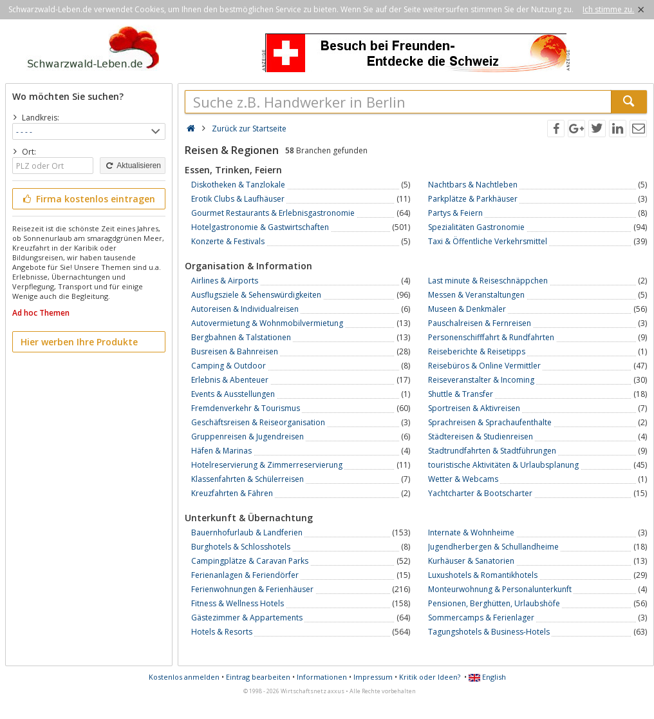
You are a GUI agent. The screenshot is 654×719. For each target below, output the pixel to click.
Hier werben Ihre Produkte (79, 342)
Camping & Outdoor (228, 365)
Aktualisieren (132, 165)
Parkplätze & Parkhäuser (473, 198)
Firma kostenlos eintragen (88, 199)
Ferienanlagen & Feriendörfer (245, 575)
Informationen (322, 677)
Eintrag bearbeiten (258, 677)
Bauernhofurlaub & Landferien (247, 532)
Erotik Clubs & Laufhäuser (238, 198)
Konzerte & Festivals (228, 241)
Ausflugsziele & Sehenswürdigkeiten (256, 294)
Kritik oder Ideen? (429, 677)
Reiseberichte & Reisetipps (476, 351)
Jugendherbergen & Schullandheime (493, 546)
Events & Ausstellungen (233, 393)
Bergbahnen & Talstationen (241, 337)
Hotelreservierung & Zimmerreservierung (266, 464)
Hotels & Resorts (221, 631)
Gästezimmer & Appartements (247, 617)
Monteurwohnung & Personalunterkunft (500, 589)
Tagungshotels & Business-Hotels (489, 631)
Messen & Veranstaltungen (476, 294)
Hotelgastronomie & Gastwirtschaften (260, 227)
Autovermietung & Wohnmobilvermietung (267, 323)
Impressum (373, 677)
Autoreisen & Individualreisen (245, 308)
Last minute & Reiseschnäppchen (488, 280)
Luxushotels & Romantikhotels (482, 575)
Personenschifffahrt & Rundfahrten (491, 337)
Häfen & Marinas (221, 450)
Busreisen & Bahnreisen (234, 351)
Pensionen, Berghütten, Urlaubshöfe (494, 603)
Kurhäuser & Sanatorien (471, 560)
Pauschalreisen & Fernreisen (479, 323)
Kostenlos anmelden (184, 677)
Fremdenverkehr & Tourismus (245, 408)
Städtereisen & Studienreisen (480, 436)
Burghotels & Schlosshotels (240, 546)
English (487, 677)
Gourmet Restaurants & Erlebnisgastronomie (273, 212)
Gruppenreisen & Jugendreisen (247, 436)
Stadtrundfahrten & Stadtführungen (492, 450)
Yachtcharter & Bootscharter (480, 493)
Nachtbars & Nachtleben (473, 184)
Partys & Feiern (455, 212)
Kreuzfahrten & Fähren (232, 493)
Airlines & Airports (224, 280)
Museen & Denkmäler (467, 308)
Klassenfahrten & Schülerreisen (247, 479)
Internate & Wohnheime (471, 532)
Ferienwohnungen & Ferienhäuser (252, 589)
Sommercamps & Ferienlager (481, 617)
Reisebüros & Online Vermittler (484, 365)
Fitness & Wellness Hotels (237, 603)
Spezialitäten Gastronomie (476, 227)
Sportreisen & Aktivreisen (474, 408)
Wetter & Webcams (463, 479)
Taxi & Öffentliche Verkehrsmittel (487, 241)
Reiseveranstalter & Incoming (481, 379)
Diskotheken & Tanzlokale (238, 184)
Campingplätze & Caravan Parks (249, 560)
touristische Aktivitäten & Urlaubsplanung (503, 464)
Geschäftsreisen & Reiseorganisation (258, 422)
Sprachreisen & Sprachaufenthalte (490, 422)
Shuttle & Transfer (460, 393)
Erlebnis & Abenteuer (229, 379)
